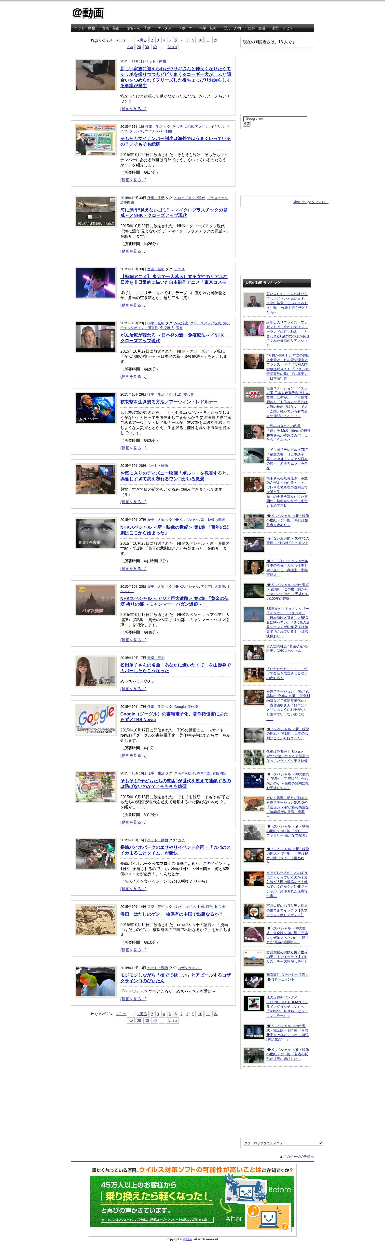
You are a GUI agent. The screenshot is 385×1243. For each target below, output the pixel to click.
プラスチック (217, 198)
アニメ (179, 269)
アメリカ (202, 127)
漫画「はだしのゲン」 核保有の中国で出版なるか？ (171, 914)
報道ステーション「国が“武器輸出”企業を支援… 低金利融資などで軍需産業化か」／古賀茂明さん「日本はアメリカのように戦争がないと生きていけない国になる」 (276, 705)
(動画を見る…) (133, 109)
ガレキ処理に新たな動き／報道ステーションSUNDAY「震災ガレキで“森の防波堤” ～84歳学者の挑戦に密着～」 (276, 807)
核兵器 (188, 394)
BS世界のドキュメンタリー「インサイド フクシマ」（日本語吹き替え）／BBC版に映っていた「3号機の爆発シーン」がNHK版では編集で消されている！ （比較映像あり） (276, 622)
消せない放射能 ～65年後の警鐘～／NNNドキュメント (276, 544)
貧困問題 (219, 773)
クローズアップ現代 (189, 198)
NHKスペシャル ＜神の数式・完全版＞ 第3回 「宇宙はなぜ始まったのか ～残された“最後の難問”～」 (276, 935)
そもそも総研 (182, 127)
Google (180, 707)
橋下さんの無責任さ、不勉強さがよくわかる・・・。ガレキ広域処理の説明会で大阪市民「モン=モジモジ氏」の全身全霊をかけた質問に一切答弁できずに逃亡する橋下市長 (275, 492)
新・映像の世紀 (213, 520)
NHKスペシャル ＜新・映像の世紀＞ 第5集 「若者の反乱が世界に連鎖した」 (276, 1055)
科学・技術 (208, 28)
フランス (136, 131)
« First (121, 40)
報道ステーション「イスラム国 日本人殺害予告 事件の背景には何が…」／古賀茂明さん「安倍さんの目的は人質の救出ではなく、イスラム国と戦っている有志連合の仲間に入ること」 (276, 402)
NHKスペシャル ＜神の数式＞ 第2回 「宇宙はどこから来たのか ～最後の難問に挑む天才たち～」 (276, 781)
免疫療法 (167, 328)
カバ (181, 840)
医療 (179, 328)
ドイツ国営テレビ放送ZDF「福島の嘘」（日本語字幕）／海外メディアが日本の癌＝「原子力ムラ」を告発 (275, 458)
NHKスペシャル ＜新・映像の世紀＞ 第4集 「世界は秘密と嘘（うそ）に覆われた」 (276, 856)
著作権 (193, 707)
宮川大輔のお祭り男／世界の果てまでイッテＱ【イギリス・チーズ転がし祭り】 (275, 958)
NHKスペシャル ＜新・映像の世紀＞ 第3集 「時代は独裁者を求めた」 (276, 522)
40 (155, 47)
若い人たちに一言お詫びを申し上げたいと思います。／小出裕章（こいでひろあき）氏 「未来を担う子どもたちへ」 (276, 303)
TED (177, 394)
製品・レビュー (284, 28)
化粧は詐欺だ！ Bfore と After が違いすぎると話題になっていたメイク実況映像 (276, 757)
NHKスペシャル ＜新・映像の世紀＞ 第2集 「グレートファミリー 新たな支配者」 (276, 832)
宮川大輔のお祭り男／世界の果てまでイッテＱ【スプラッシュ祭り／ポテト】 (275, 911)
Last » (172, 47)
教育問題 (204, 773)
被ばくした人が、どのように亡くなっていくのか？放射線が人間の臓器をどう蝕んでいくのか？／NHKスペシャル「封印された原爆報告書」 (275, 884)
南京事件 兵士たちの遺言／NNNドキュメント (276, 980)
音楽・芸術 (110, 28)
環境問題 (127, 202)
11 (208, 40)
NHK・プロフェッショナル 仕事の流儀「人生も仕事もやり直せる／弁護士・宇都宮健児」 (275, 568)
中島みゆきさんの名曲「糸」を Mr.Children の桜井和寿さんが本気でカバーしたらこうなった (277, 433)
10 (200, 40)
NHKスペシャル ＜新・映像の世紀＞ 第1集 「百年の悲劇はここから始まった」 (276, 735)
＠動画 (187, 1239)
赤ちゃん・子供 (138, 28)
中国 (200, 907)
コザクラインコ (190, 968)
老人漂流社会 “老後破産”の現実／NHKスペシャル (275, 652)
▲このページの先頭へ (297, 1156)
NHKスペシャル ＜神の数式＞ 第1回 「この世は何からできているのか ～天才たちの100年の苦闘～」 (276, 591)
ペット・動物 (84, 28)
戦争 (209, 907)
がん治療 (181, 323)
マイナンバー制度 (158, 131)
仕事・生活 (256, 28)
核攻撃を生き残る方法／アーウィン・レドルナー (169, 402)
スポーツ (185, 28)
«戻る (142, 40)
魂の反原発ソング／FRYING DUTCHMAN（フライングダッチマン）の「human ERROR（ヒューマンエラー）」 (275, 1006)
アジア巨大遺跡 (213, 586)
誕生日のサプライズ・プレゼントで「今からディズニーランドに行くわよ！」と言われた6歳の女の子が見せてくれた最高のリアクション (276, 333)
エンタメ (164, 28)
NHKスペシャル (186, 520)
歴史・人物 (232, 28)
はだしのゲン (184, 907)
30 (147, 47)
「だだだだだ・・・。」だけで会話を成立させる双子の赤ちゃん (275, 675)
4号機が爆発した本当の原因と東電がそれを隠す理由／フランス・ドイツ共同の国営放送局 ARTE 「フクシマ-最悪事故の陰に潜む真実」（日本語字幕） (276, 366)
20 (139, 47)
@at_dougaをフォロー (311, 202)
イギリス (217, 127)
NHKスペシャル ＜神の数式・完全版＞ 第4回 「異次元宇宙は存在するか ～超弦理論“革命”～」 (276, 1033)
